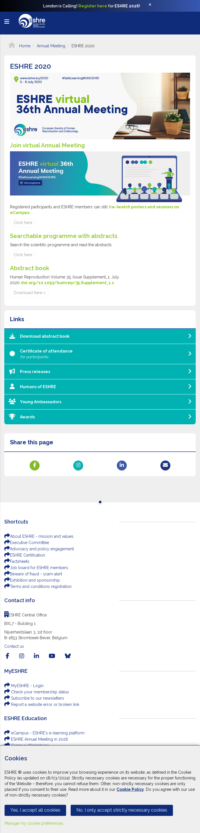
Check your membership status (36, 692)
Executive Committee (26, 542)
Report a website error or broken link (41, 704)
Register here (92, 6)
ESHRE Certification (24, 555)
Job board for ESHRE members (36, 567)
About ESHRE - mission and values (39, 536)
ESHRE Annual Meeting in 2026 (36, 739)
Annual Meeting (51, 46)
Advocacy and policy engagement (39, 549)
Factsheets (16, 561)
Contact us (14, 646)
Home (19, 46)
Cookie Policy (130, 789)
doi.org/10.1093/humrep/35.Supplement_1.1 (67, 282)
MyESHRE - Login (24, 685)
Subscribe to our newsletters (34, 698)
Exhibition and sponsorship (32, 580)
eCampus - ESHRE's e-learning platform (44, 733)
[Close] (153, 6)
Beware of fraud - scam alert (33, 574)
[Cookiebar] (100, 789)
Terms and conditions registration (38, 586)
